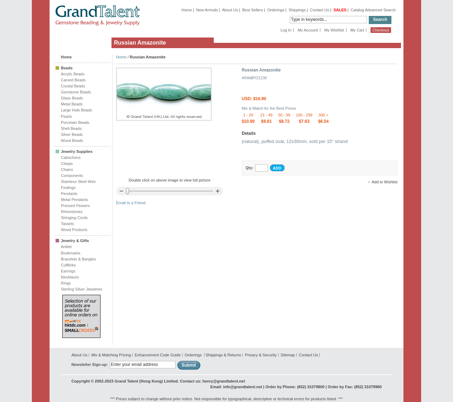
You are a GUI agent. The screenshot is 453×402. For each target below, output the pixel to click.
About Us (230, 10)
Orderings (275, 10)
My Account (308, 30)
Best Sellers (252, 10)
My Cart (357, 30)
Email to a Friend (130, 203)
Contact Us (319, 10)
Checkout (381, 30)
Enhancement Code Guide (158, 355)
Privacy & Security (260, 355)
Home (187, 10)
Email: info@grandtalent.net (236, 387)
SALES (339, 10)
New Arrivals (207, 10)
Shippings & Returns (223, 355)
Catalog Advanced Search (373, 10)
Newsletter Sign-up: (89, 364)
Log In (286, 30)
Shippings (296, 10)
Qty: (249, 168)
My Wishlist (334, 30)
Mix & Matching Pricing (111, 355)
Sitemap (288, 355)
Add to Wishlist (384, 182)
